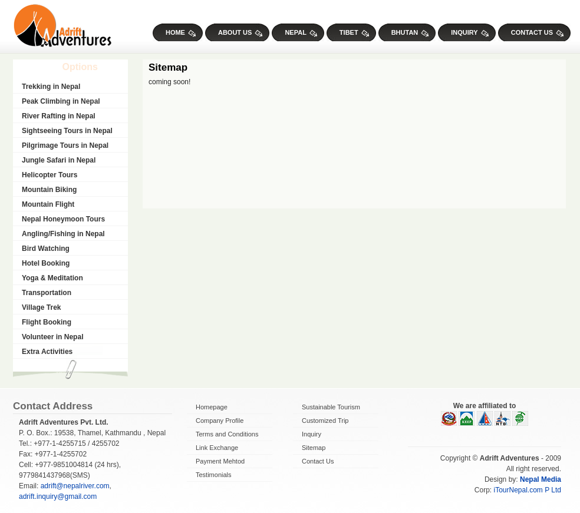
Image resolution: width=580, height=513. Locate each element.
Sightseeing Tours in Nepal (67, 131)
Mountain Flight (48, 204)
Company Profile (219, 420)
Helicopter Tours (49, 175)
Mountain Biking (49, 190)
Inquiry (311, 434)
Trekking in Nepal (51, 86)
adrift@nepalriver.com (75, 486)
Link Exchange (217, 447)
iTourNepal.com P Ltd (527, 490)
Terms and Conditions (227, 434)
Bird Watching (46, 248)
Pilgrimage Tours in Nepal (65, 145)
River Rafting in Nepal (58, 116)
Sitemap (313, 447)
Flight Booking (46, 322)
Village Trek (41, 307)
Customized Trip (325, 420)
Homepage (212, 407)
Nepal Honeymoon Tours (63, 219)
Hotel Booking (46, 263)
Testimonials (214, 474)
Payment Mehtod (220, 461)
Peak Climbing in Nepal (61, 101)
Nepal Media (540, 479)
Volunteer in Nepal (52, 337)
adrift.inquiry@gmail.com (58, 496)
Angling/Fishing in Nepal (63, 234)
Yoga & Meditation (52, 278)
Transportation (46, 293)
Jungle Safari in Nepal (58, 160)
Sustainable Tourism (331, 407)
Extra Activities (47, 351)
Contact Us (318, 461)
